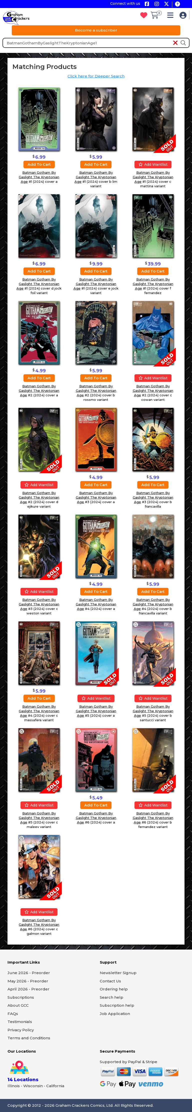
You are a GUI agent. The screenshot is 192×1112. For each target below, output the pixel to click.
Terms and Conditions (29, 1038)
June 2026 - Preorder (29, 972)
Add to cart (39, 164)
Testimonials (20, 1021)
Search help (111, 997)
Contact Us (110, 981)
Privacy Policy (21, 1030)
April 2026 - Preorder (29, 989)
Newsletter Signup (118, 972)
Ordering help (114, 989)
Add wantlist (153, 164)
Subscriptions (21, 997)
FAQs (13, 1013)
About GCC (18, 1005)
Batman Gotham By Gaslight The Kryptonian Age (39, 176)
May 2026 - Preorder (28, 981)
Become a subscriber (96, 30)
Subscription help (117, 1005)
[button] (171, 16)
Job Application (115, 1013)
